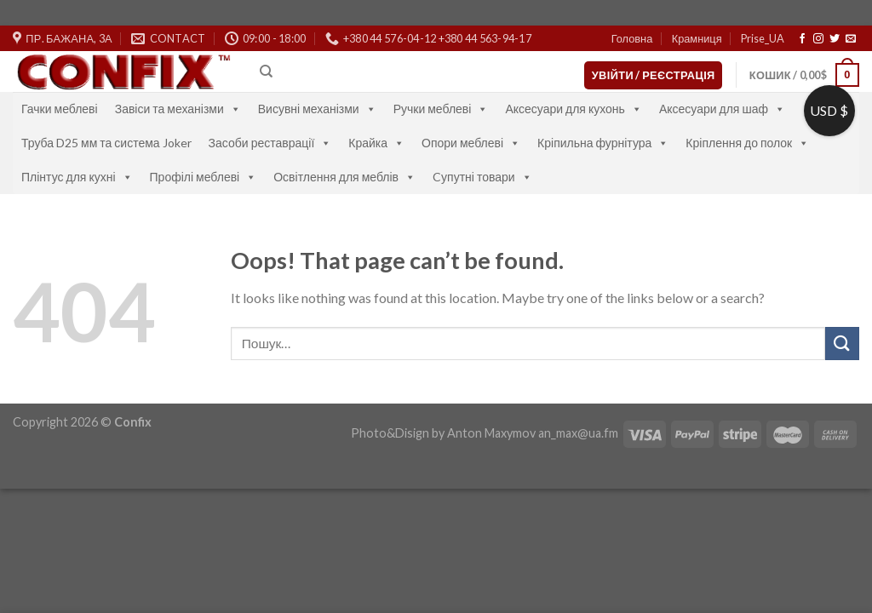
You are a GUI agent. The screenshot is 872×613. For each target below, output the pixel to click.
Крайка (376, 142)
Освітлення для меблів (344, 176)
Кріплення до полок (747, 142)
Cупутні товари (482, 176)
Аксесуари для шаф (722, 108)
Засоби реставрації (270, 142)
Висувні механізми (317, 108)
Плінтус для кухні (77, 176)
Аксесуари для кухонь (573, 108)
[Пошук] (266, 71)
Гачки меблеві (59, 108)
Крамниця (697, 38)
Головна (632, 38)
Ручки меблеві (441, 108)
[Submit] (842, 343)
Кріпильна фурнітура (602, 142)
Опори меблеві (471, 142)
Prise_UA (762, 38)
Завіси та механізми (178, 108)
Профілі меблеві (203, 176)
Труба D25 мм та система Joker (106, 142)
